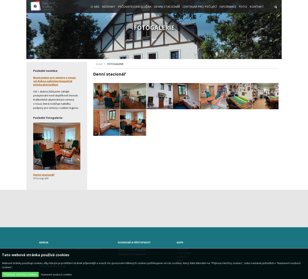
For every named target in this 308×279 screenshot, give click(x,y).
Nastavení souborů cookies (56, 274)
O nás (95, 6)
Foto (243, 6)
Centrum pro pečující (199, 6)
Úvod (99, 64)
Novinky (108, 6)
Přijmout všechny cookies (20, 274)
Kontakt (257, 6)
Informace (227, 6)
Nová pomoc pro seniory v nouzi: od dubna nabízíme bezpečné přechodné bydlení (54, 81)
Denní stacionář (167, 6)
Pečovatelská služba (134, 6)
